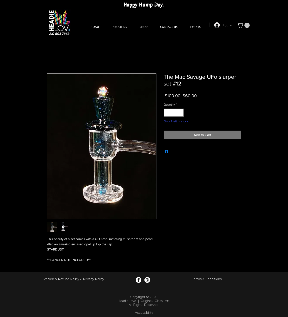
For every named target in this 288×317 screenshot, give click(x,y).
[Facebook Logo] (138, 280)
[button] (243, 25)
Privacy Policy (93, 279)
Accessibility (144, 313)
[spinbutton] (174, 112)
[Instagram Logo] (147, 280)
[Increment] (180, 112)
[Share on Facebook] (166, 151)
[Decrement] (167, 112)
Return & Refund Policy (61, 279)
